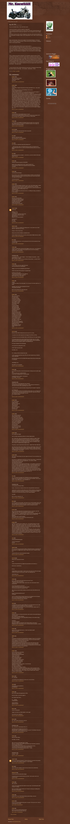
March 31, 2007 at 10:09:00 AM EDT (18, 396)
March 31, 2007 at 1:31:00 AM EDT (18, 157)
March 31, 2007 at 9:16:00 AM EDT (18, 291)
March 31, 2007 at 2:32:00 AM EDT (18, 222)
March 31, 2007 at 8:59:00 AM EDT (18, 260)
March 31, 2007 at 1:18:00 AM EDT (18, 126)
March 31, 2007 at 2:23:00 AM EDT (18, 193)
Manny (13, 676)
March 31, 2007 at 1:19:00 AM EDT (18, 132)
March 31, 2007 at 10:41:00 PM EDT (18, 791)
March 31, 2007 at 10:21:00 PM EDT (18, 769)
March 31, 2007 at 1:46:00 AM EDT (18, 180)
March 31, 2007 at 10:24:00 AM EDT (18, 451)
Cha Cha (13, 129)
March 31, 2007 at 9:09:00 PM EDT (18, 732)
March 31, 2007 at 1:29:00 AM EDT (18, 150)
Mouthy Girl (14, 772)
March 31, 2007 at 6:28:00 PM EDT (18, 625)
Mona (13, 239)
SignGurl (13, 226)
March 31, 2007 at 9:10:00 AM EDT (18, 277)
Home (26, 819)
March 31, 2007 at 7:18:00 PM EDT (18, 672)
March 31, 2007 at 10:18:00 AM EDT (18, 429)
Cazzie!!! (13, 208)
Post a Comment (13, 814)
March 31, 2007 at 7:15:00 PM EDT (18, 647)
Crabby (13, 247)
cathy (13, 603)
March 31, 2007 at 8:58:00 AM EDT (18, 252)
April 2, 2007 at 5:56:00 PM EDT (17, 804)
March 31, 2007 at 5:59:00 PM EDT (18, 575)
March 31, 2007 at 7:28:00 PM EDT (18, 688)
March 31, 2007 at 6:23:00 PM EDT (18, 609)
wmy (13, 135)
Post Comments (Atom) (17, 821)
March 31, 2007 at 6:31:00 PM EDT (18, 632)
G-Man (13, 112)
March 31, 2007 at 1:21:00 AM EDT (18, 139)
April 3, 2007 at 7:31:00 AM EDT (17, 812)
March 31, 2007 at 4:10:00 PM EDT (18, 554)
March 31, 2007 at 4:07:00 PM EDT (18, 544)
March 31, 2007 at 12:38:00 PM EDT (18, 497)
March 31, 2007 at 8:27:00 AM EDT (18, 236)
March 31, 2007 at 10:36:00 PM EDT (18, 778)
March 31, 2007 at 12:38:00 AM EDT (18, 81)
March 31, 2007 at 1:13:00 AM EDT (18, 109)
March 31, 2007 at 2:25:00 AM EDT (18, 204)
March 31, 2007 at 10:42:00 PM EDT (18, 797)
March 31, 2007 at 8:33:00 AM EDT (18, 243)
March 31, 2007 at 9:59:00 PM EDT (18, 755)
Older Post (41, 819)
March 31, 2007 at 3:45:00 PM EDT (18, 534)
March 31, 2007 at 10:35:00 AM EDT (18, 472)
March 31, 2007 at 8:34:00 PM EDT (18, 715)
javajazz (13, 76)
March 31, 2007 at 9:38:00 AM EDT (18, 378)
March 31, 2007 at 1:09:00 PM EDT (18, 506)
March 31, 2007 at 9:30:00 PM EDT (18, 749)
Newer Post (10, 819)
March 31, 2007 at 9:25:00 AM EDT (18, 328)
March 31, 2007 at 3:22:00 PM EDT (18, 518)
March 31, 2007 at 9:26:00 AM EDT (18, 366)
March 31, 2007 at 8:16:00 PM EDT (18, 705)
